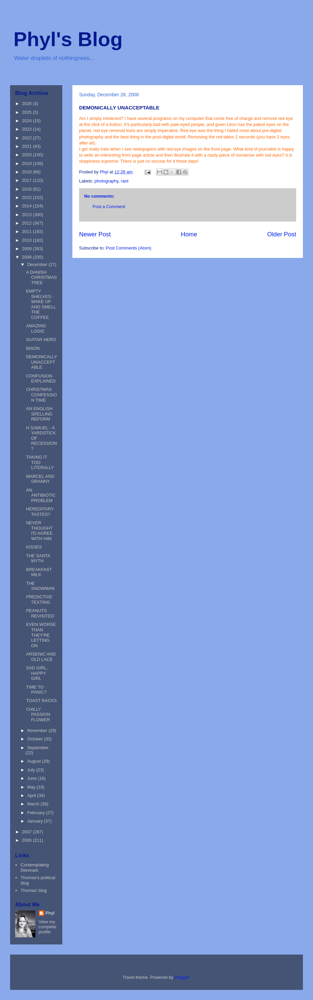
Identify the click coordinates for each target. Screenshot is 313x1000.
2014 (27, 205)
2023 (27, 129)
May (32, 787)
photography (106, 181)
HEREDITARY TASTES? (40, 511)
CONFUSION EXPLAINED (41, 378)
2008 (27, 257)
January (35, 821)
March (34, 803)
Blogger (182, 977)
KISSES (34, 546)
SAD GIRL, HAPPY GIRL (36, 673)
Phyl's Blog (68, 39)
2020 (27, 154)
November (38, 730)
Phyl (50, 912)
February (36, 812)
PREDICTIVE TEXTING (39, 599)
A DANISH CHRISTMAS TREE (41, 277)
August (34, 761)
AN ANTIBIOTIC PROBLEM (41, 495)
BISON (32, 348)
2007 (27, 831)
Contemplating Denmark (35, 867)
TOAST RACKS (41, 700)
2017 (27, 180)
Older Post (281, 234)
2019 (27, 163)
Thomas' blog (34, 890)
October (35, 738)
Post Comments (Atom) (128, 248)
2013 (27, 214)
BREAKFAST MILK (38, 572)
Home (189, 234)
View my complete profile (48, 926)
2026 (27, 103)
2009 (27, 248)
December (38, 264)
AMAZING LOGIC (36, 328)
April (32, 795)
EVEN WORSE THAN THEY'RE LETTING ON (41, 635)
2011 (27, 231)
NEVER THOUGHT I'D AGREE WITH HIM (39, 530)
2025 (27, 112)
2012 (27, 223)
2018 (27, 171)
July (31, 769)
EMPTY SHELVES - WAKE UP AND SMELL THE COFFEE (41, 304)
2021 (27, 146)
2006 (27, 840)
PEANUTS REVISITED (40, 613)
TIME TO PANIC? (36, 690)
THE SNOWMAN (40, 586)
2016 (27, 189)
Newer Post (95, 234)
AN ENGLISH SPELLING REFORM (39, 414)
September (38, 747)
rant (124, 181)
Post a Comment (109, 206)
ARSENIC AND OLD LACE (41, 657)
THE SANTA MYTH (38, 558)
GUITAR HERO (41, 339)
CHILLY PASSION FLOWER (38, 714)
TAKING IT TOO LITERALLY (40, 462)
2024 (27, 120)
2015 (27, 197)
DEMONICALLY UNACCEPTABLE (41, 362)
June (32, 778)
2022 (27, 137)
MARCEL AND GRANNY (40, 479)
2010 (27, 240)
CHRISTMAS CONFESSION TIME (41, 394)
